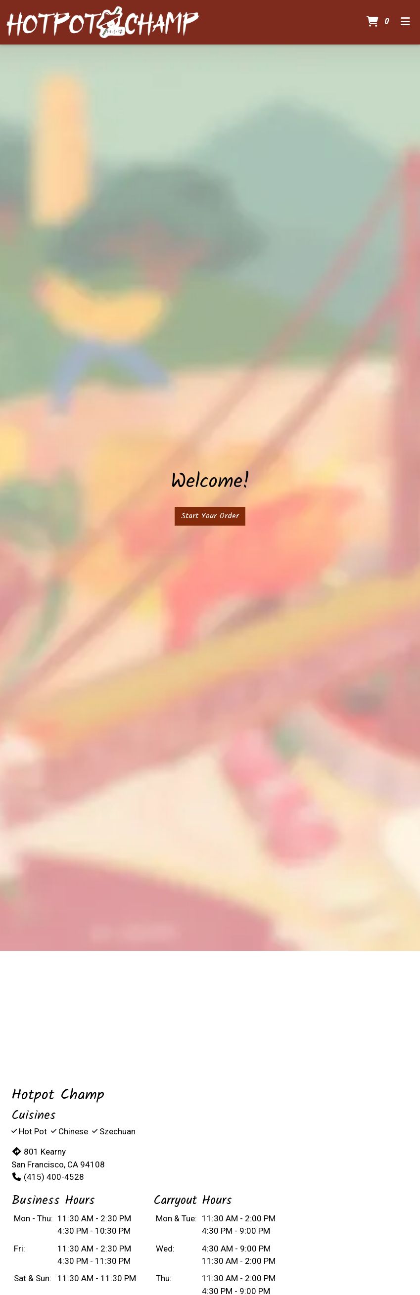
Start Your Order (210, 516)
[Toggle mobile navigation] (405, 22)
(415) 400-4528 (47, 1177)
